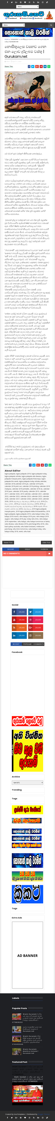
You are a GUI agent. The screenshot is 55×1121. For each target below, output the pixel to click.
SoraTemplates (19, 1114)
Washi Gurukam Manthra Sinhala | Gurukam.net (30, 1051)
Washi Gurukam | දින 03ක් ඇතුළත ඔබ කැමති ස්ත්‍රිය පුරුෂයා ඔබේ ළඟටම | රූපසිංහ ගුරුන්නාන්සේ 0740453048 (27, 1040)
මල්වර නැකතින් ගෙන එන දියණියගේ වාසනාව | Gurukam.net (32, 1029)
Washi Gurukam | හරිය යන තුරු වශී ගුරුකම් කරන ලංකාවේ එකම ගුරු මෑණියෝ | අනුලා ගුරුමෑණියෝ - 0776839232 (27, 1018)
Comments (39, 644)
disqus (27, 549)
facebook (44, 549)
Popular (28, 644)
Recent (16, 644)
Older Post (46, 542)
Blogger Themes (44, 1114)
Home (7, 39)
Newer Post (8, 542)
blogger (11, 549)
